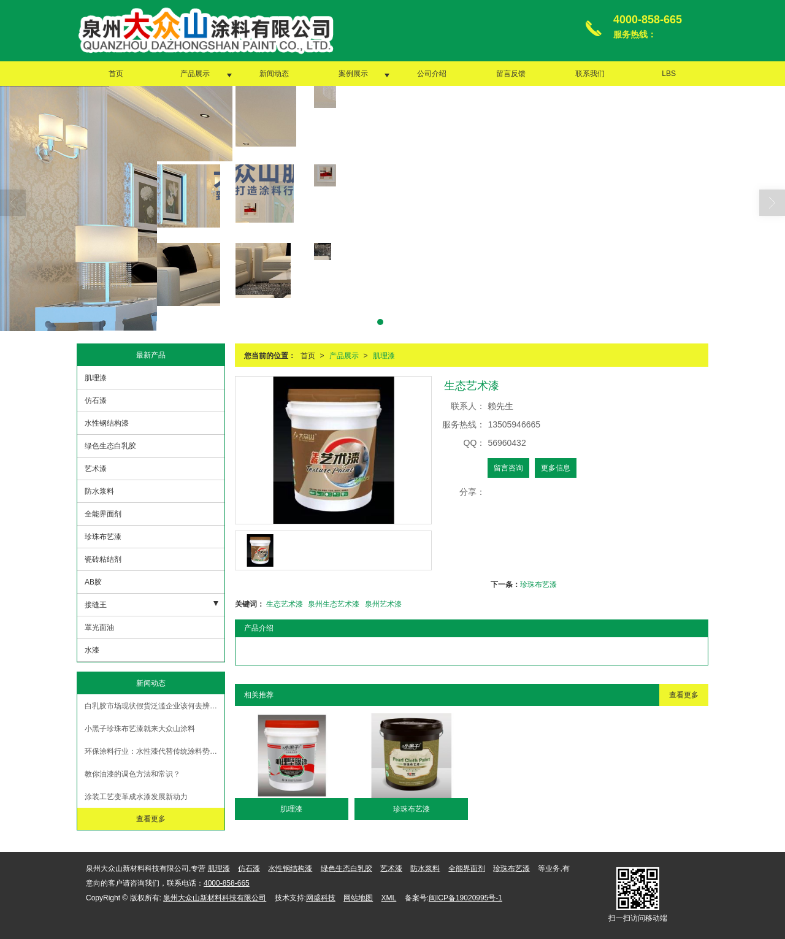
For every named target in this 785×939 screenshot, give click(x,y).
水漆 (92, 650)
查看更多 (684, 695)
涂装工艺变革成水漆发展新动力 (136, 796)
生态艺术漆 (284, 604)
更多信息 (555, 468)
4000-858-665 (227, 883)
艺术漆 (96, 468)
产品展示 (195, 73)
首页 (116, 73)
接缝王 (96, 604)
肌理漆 (384, 355)
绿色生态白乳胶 (110, 446)
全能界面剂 (103, 514)
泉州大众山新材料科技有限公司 (214, 898)
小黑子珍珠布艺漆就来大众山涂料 (140, 728)
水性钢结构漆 (107, 423)
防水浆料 (99, 491)
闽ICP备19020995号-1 (465, 898)
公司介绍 (431, 73)
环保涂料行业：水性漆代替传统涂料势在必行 (154, 751)
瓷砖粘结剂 (103, 559)
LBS (669, 73)
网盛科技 (320, 898)
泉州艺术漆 (383, 604)
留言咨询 (508, 468)
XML (389, 898)
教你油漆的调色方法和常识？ (132, 774)
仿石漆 (96, 400)
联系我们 (590, 73)
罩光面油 (99, 627)
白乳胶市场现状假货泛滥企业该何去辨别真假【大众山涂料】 (154, 706)
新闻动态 (274, 73)
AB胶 (93, 582)
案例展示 (353, 73)
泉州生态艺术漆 (333, 604)
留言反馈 (511, 73)
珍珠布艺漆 (538, 584)
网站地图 (358, 898)
